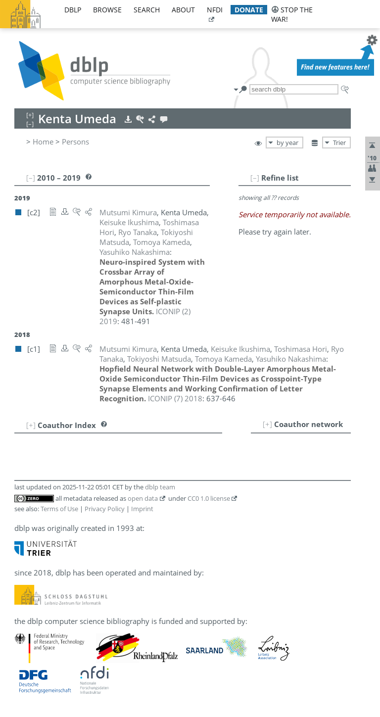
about (183, 9)
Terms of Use (59, 508)
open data (143, 498)
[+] (267, 424)
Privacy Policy (105, 508)
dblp (72, 9)
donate (249, 9)
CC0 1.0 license (209, 498)
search (147, 9)
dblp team (160, 486)
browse (107, 9)
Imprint (142, 508)
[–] (254, 178)
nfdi (215, 9)
